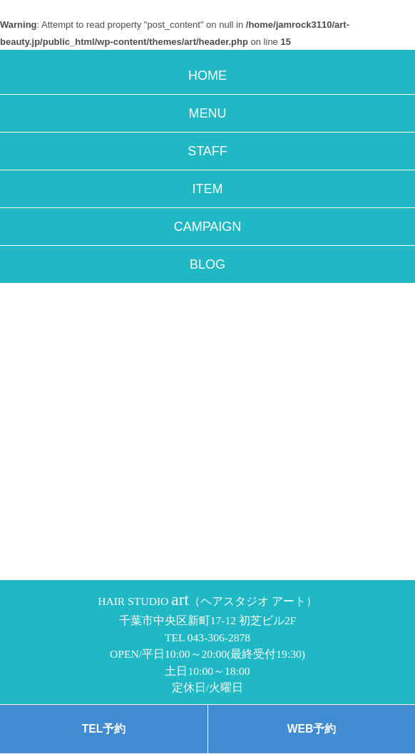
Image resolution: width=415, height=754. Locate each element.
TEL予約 (103, 729)
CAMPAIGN (208, 227)
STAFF (207, 151)
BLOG (207, 264)
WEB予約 (311, 729)
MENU (208, 113)
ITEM (208, 189)
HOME (207, 75)
